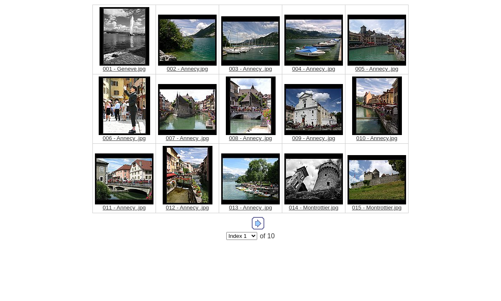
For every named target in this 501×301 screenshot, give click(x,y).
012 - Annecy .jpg (187, 207)
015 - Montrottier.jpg (377, 207)
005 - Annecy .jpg (377, 69)
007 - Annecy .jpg (187, 138)
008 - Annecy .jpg (250, 138)
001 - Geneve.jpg (124, 69)
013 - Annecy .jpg (250, 207)
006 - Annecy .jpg (124, 138)
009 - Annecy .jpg (313, 138)
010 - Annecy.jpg (376, 138)
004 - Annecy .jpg (313, 69)
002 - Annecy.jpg (187, 69)
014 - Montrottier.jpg (314, 207)
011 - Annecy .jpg (124, 207)
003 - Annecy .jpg (250, 69)
